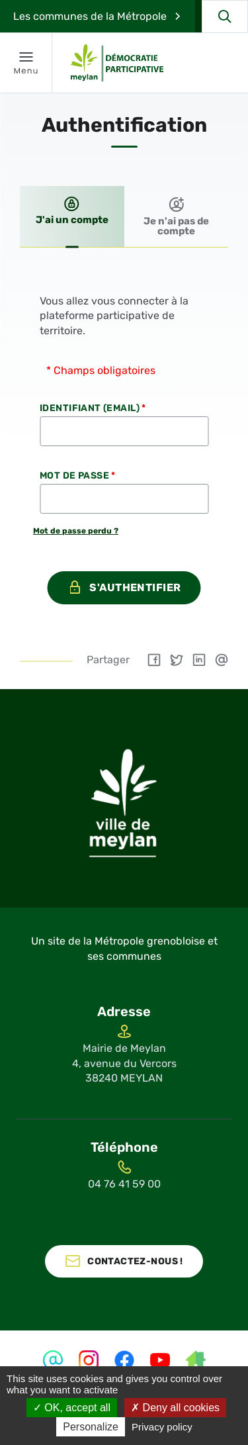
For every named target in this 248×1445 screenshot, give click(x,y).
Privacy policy (162, 1426)
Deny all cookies (175, 1407)
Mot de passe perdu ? (75, 531)
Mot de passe (78, 476)
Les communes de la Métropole (90, 16)
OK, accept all (71, 1407)
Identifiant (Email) (93, 408)
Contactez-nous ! (135, 1261)
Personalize (90, 1426)
